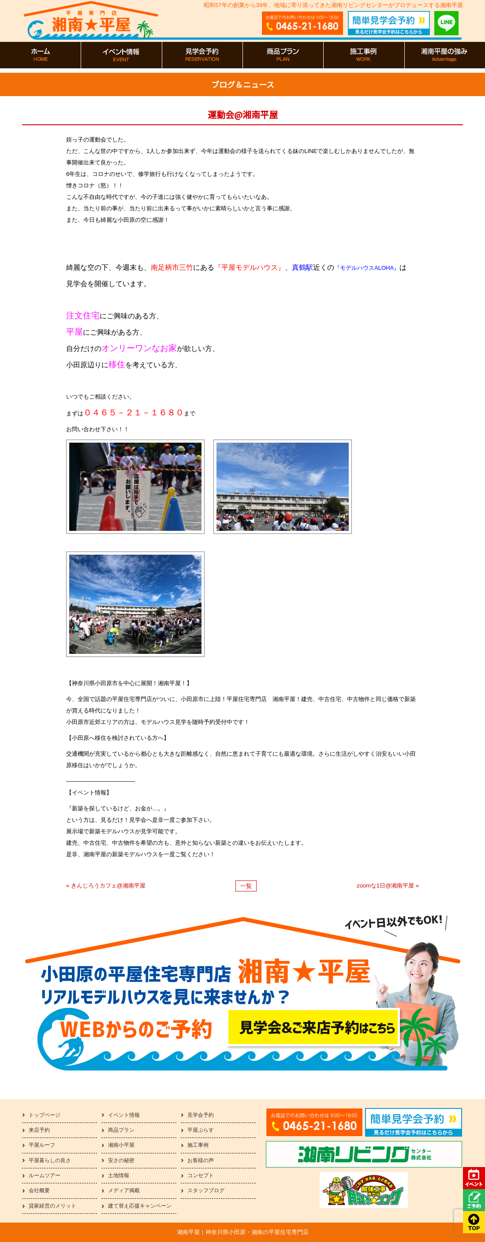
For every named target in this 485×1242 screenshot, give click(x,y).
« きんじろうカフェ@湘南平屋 (106, 885)
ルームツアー (44, 1175)
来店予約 (39, 1130)
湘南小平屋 (121, 1145)
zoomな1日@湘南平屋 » (388, 885)
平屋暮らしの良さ (50, 1160)
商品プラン (121, 1130)
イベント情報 (124, 1115)
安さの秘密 (121, 1160)
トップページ (44, 1115)
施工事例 (198, 1145)
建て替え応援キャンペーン (140, 1206)
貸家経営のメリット (52, 1206)
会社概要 (39, 1190)
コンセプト (200, 1175)
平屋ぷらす (200, 1130)
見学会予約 (200, 1115)
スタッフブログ (205, 1190)
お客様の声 (200, 1160)
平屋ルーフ (42, 1145)
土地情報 (118, 1175)
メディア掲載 (124, 1190)
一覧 (246, 886)
